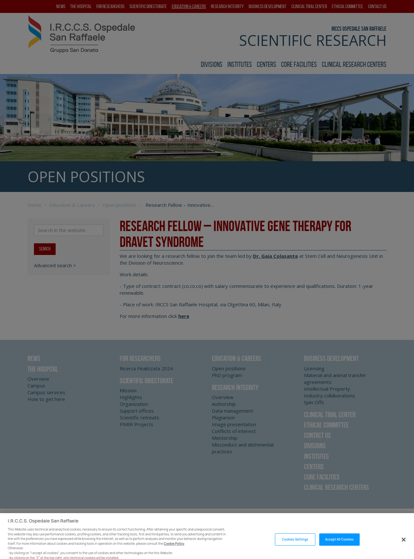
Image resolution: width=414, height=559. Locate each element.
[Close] (404, 545)
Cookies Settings (295, 545)
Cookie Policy (174, 549)
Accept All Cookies (339, 545)
